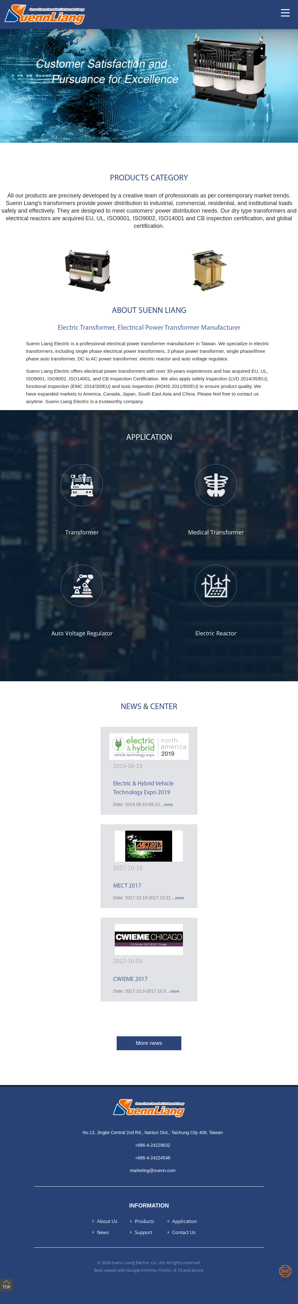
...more (167, 804)
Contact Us (184, 1232)
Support (143, 1232)
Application (184, 1221)
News (103, 1232)
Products (144, 1221)
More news (149, 1043)
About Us (107, 1221)
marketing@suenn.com (152, 1170)
